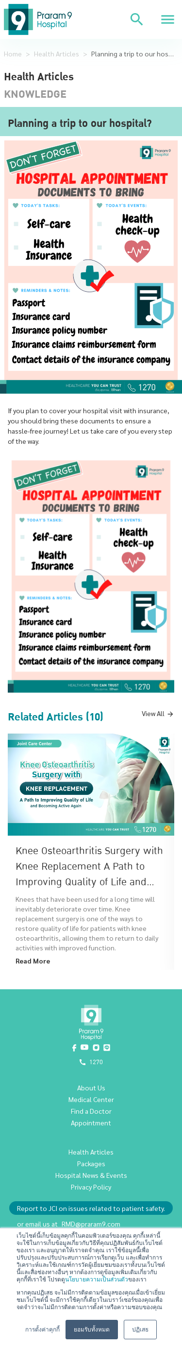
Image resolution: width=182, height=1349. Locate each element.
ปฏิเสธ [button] (140, 1329)
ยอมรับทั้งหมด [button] (92, 1329)
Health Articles (56, 53)
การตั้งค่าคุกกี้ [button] (42, 1329)
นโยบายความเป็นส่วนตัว (96, 1279)
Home (13, 53)
